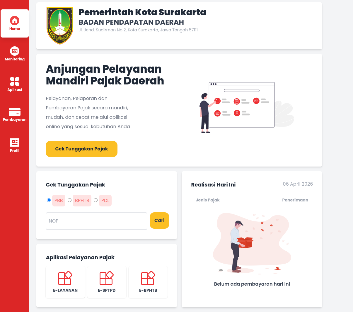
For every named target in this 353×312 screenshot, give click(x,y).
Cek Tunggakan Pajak (81, 148)
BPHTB (82, 200)
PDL (105, 200)
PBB (58, 200)
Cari (159, 220)
